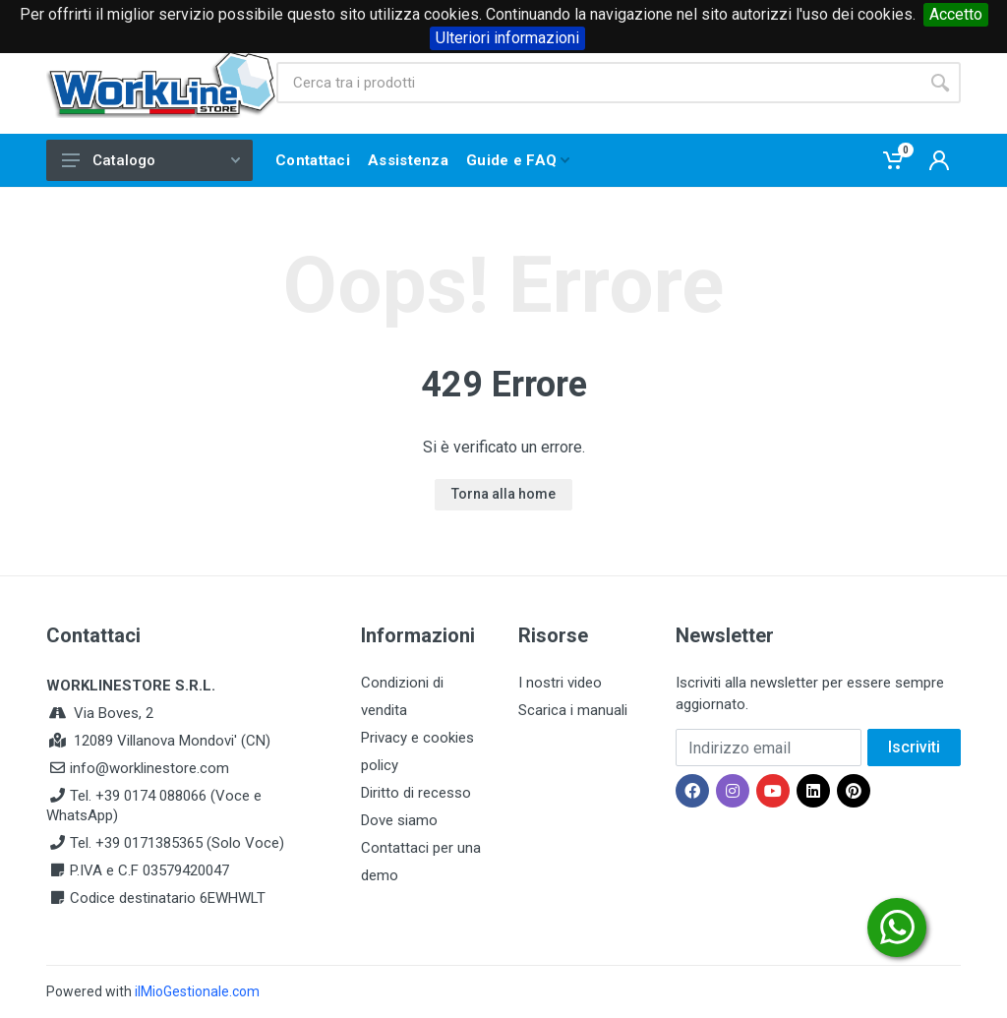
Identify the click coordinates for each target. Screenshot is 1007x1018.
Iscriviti (914, 747)
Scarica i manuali (572, 710)
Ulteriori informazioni (507, 38)
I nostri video (560, 682)
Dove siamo (399, 820)
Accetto (955, 14)
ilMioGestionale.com (197, 991)
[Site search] (597, 82)
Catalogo (151, 160)
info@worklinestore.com (149, 768)
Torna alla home (503, 494)
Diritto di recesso (416, 793)
